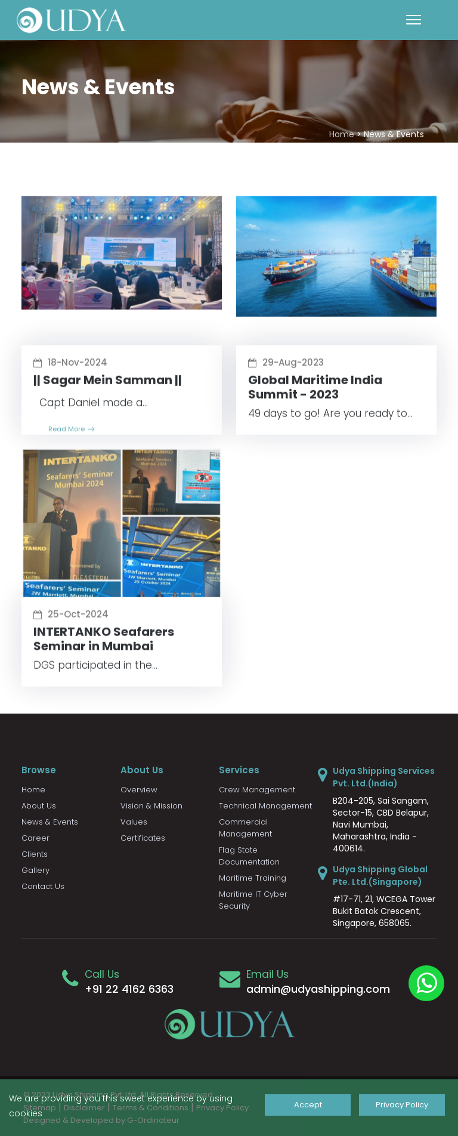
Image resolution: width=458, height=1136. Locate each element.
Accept (307, 1104)
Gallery (35, 870)
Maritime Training (252, 878)
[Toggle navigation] (413, 19)
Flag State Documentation (249, 856)
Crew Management (257, 789)
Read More (71, 436)
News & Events (49, 822)
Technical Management (265, 805)
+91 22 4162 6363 (129, 988)
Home (341, 134)
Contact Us (42, 886)
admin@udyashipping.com (318, 988)
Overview (138, 789)
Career (35, 838)
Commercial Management (245, 827)
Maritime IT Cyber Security (253, 900)
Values (133, 822)
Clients (34, 854)
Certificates (142, 838)
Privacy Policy (402, 1104)
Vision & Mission (151, 805)
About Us (38, 805)
